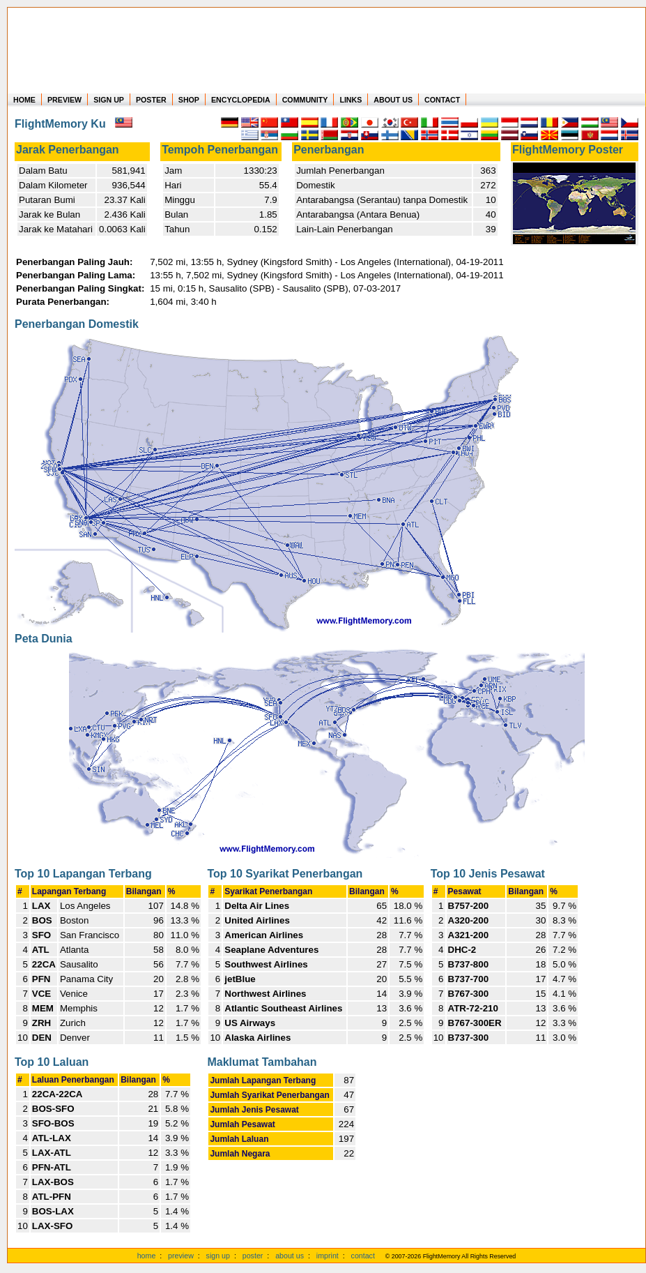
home (146, 1255)
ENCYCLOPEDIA (240, 100)
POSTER (151, 100)
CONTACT (442, 100)
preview (181, 1255)
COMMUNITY (305, 100)
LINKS (350, 100)
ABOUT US (393, 100)
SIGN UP (108, 100)
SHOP (188, 100)
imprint (327, 1255)
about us (289, 1255)
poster (253, 1255)
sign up (218, 1255)
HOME (24, 100)
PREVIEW (64, 100)
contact (363, 1255)
